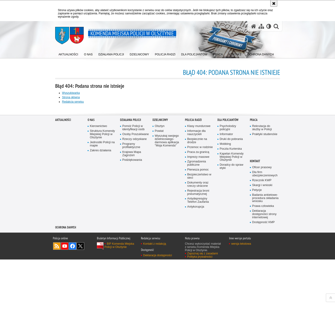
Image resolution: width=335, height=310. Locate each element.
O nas (91, 222)
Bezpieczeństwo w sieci (199, 278)
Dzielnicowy (160, 222)
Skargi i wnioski (262, 287)
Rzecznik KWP (261, 282)
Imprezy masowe (198, 259)
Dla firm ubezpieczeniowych (265, 276)
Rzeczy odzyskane (134, 241)
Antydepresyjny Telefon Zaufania (198, 303)
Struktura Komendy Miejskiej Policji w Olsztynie (102, 236)
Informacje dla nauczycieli (196, 235)
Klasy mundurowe (199, 228)
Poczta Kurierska (231, 251)
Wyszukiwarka (71, 93)
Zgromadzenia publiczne (196, 266)
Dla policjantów (227, 222)
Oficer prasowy (262, 269)
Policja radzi (193, 222)
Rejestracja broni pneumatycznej (198, 295)
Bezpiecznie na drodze (197, 243)
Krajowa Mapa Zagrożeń (131, 256)
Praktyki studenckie (265, 236)
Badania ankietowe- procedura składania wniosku (265, 300)
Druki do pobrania (231, 241)
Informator (226, 236)
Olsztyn (160, 228)
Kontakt (255, 264)
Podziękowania (132, 262)
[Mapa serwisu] (261, 26)
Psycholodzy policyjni (228, 230)
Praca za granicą (198, 254)
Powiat (159, 233)
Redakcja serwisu (73, 101)
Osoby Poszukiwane (135, 236)
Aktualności (63, 222)
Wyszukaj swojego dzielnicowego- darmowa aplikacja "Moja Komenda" (167, 243)
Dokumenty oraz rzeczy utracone (198, 287)
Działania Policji (130, 222)
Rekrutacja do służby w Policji (262, 230)
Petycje (257, 292)
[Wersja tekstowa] (268, 26)
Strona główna (71, 97)
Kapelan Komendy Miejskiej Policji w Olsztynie (232, 259)
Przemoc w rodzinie (200, 249)
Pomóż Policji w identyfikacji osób (133, 230)
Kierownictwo (98, 228)
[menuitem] (68, 53)
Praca (254, 222)
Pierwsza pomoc (198, 272)
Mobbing (225, 246)
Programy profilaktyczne (131, 248)
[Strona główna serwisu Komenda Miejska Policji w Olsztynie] (253, 26)
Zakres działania (100, 252)
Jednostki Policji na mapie (102, 246)
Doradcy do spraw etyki (231, 269)
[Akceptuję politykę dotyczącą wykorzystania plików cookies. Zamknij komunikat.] (273, 3)
